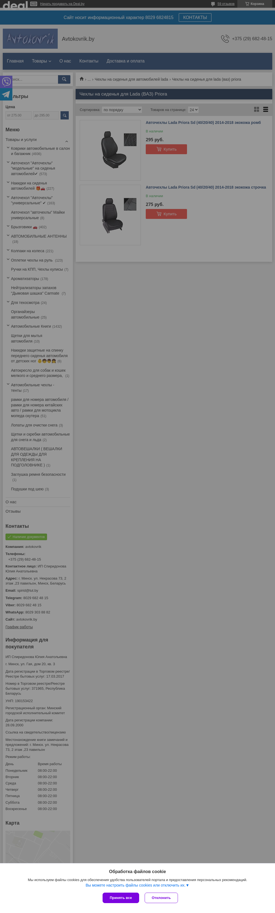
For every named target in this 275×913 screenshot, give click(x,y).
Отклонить (161, 898)
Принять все (121, 898)
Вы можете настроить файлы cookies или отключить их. (135, 885)
